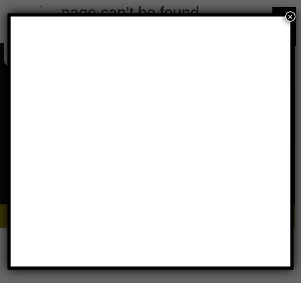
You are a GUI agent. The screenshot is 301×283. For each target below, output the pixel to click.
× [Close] (290, 16)
